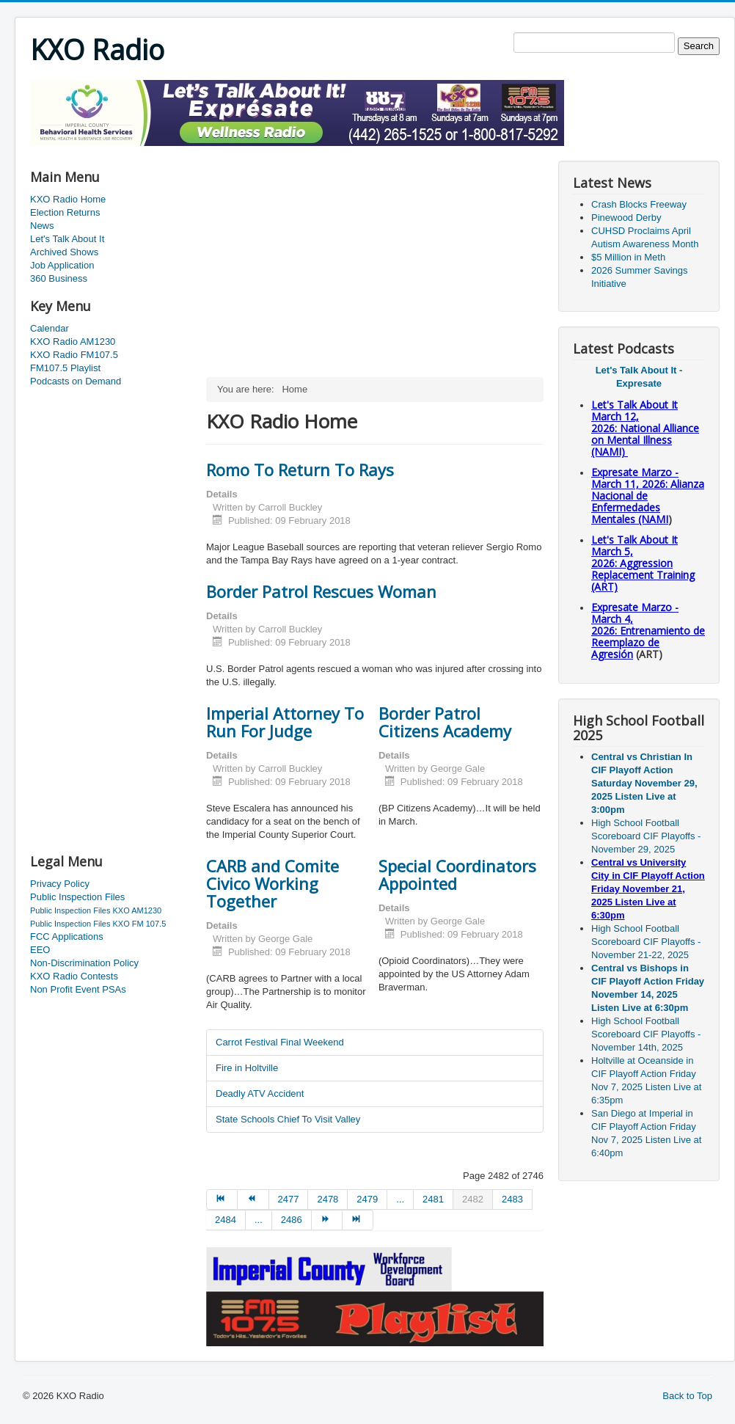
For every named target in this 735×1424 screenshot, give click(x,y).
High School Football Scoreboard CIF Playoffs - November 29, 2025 (646, 836)
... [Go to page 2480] (400, 1199)
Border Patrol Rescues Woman (321, 591)
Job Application (62, 265)
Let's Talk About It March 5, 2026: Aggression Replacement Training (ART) (643, 563)
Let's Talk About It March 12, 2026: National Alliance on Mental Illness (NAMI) (645, 428)
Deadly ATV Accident (260, 1093)
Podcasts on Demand (75, 381)
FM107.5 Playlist (65, 367)
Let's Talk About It (67, 238)
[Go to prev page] (253, 1199)
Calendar (49, 328)
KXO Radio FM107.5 (74, 354)
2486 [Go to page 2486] (291, 1219)
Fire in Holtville (247, 1067)
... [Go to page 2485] (259, 1219)
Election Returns (65, 212)
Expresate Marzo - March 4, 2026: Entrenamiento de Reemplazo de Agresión (648, 630)
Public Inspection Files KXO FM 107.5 (98, 923)
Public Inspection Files (77, 896)
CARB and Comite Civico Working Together (272, 883)
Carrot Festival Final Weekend (280, 1042)
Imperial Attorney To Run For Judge (285, 722)
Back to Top (687, 1395)
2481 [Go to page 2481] (433, 1199)
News (42, 225)
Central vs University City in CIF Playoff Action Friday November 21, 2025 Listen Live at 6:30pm (648, 889)
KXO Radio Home (68, 199)
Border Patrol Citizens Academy (445, 722)
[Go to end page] (358, 1220)
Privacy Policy (59, 883)
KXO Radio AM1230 (72, 341)
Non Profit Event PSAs (78, 989)
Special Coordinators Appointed (457, 874)
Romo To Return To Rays (300, 470)
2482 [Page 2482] (472, 1199)
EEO (40, 949)
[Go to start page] (222, 1199)
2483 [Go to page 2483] (512, 1199)
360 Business (58, 278)
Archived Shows (64, 252)
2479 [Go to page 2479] (367, 1199)
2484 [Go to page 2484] (225, 1219)
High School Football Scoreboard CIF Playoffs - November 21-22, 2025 (646, 941)
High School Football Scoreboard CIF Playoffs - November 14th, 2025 (646, 1034)
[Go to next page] (327, 1220)
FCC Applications (66, 936)
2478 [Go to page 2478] (327, 1199)
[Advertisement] (297, 151)
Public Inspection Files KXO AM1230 (95, 910)
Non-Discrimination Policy (84, 962)
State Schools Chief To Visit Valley (288, 1119)
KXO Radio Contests (74, 976)
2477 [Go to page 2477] (288, 1199)
